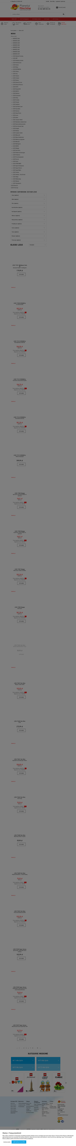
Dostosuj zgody (6, 1142)
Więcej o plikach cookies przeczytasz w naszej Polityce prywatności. (18, 1138)
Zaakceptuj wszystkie (19, 1142)
